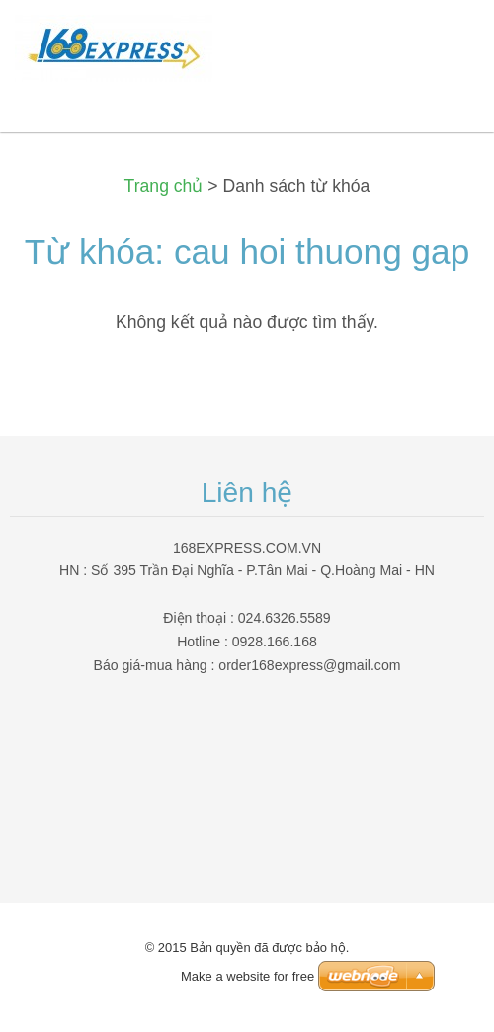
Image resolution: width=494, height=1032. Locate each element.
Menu (439, 44)
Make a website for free (247, 976)
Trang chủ (164, 186)
